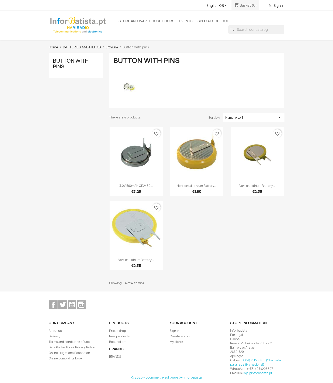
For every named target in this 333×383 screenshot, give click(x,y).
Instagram (81, 304)
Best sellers (117, 342)
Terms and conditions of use (69, 342)
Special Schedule (214, 21)
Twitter (62, 304)
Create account (181, 336)
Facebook (53, 304)
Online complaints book (65, 358)
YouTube (72, 304)
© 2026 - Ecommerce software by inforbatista (166, 377)
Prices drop (117, 331)
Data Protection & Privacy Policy (72, 347)
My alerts (176, 342)
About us (55, 331)
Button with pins (71, 63)
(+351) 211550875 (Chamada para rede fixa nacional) (255, 362)
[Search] (256, 29)
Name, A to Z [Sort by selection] (253, 117)
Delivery (54, 336)
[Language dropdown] (217, 5)
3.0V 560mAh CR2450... (136, 186)
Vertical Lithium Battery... (257, 186)
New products (119, 336)
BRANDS (115, 357)
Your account (183, 323)
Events (186, 21)
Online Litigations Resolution (69, 353)
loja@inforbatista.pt (257, 373)
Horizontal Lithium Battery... (197, 186)
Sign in (174, 331)
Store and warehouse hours (146, 21)
